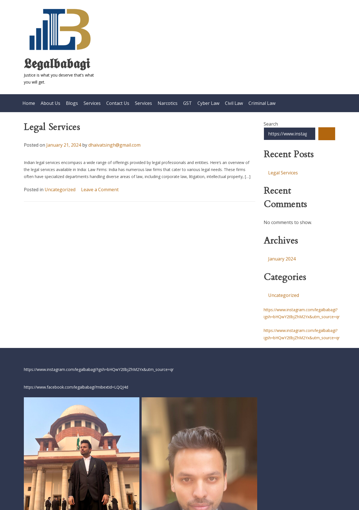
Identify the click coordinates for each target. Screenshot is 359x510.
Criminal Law (261, 100)
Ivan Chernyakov (245, 493)
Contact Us (117, 100)
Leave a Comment (100, 186)
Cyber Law (208, 100)
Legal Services (52, 124)
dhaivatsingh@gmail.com (114, 142)
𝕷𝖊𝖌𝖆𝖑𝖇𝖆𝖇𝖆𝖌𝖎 (57, 63)
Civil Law (234, 100)
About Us (50, 100)
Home (28, 100)
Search (271, 121)
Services (92, 100)
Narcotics (168, 100)
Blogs (72, 100)
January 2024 (282, 256)
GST (187, 100)
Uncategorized (60, 186)
